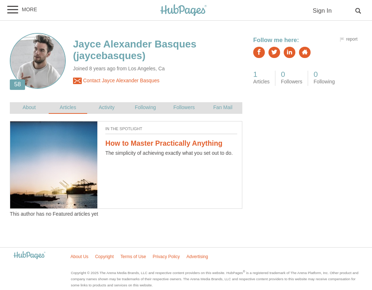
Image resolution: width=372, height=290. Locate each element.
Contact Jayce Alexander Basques (116, 80)
